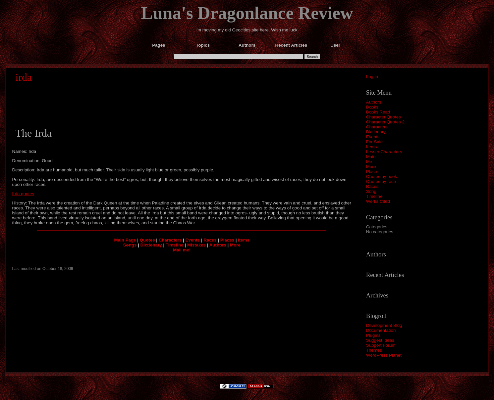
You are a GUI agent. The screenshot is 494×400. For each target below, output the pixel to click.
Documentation (381, 330)
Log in (372, 76)
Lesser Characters (384, 151)
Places (227, 240)
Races (372, 186)
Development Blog (384, 325)
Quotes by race (381, 181)
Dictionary (376, 131)
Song (371, 191)
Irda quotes (23, 193)
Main (371, 156)
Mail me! (182, 249)
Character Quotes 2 (385, 121)
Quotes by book (381, 176)
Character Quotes (383, 116)
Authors (373, 102)
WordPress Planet (384, 355)
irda (24, 77)
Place (371, 171)
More (371, 166)
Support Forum (381, 345)
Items (371, 146)
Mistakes (196, 245)
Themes (374, 350)
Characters (377, 126)
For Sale (374, 141)
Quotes (147, 240)
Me (369, 161)
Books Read (378, 112)
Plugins (373, 335)
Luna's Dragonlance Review (247, 13)
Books (372, 107)
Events (373, 136)
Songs (130, 245)
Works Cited (378, 201)
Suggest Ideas (380, 340)
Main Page (125, 240)
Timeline (374, 196)
